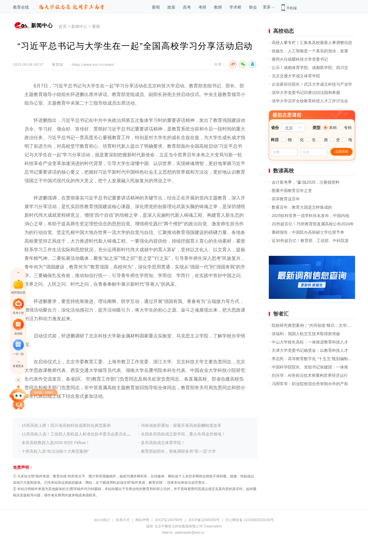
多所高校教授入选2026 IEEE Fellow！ (56, 442)
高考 (187, 7)
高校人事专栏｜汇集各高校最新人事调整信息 (312, 42)
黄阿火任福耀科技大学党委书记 (300, 59)
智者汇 (281, 314)
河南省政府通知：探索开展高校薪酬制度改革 (181, 425)
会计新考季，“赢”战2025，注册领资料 (306, 182)
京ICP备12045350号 (204, 520)
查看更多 (18, 366)
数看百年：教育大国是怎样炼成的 (302, 207)
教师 (218, 7)
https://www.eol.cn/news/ (93, 65)
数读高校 (283, 171)
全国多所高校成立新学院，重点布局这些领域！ (183, 434)
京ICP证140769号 (169, 520)
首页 (63, 26)
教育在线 (21, 7)
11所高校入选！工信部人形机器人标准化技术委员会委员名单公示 (80, 434)
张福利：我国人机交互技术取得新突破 (306, 333)
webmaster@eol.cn (189, 533)
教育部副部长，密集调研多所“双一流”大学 (178, 451)
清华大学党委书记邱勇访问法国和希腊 (306, 92)
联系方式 (123, 520)
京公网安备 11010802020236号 (249, 520)
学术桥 (235, 7)
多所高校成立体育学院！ (163, 442)
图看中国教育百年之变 (292, 190)
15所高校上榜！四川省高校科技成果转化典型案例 (66, 425)
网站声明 (142, 520)
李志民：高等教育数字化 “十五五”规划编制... (311, 358)
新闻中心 (79, 26)
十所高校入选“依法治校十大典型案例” (55, 451)
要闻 (156, 7)
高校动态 (283, 31)
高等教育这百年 (286, 199)
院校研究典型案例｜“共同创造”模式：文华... (311, 325)
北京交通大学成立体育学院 (296, 76)
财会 (253, 7)
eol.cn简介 (102, 520)
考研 (202, 7)
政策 (171, 7)
